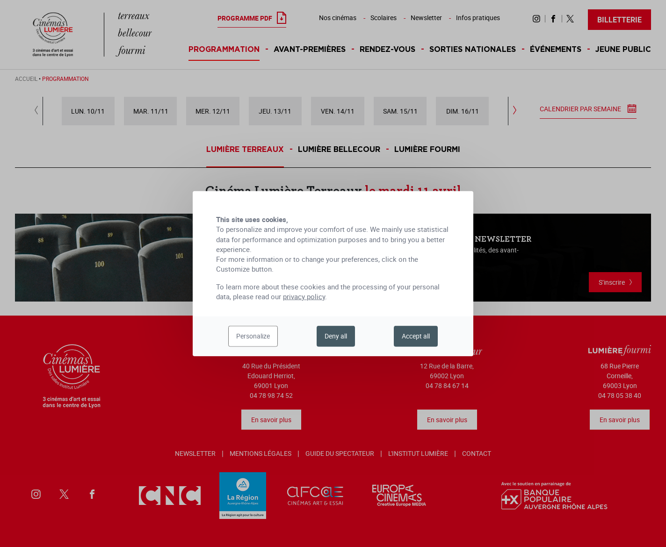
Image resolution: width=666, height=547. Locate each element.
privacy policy (304, 296)
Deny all (336, 335)
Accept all (416, 335)
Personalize (253, 335)
